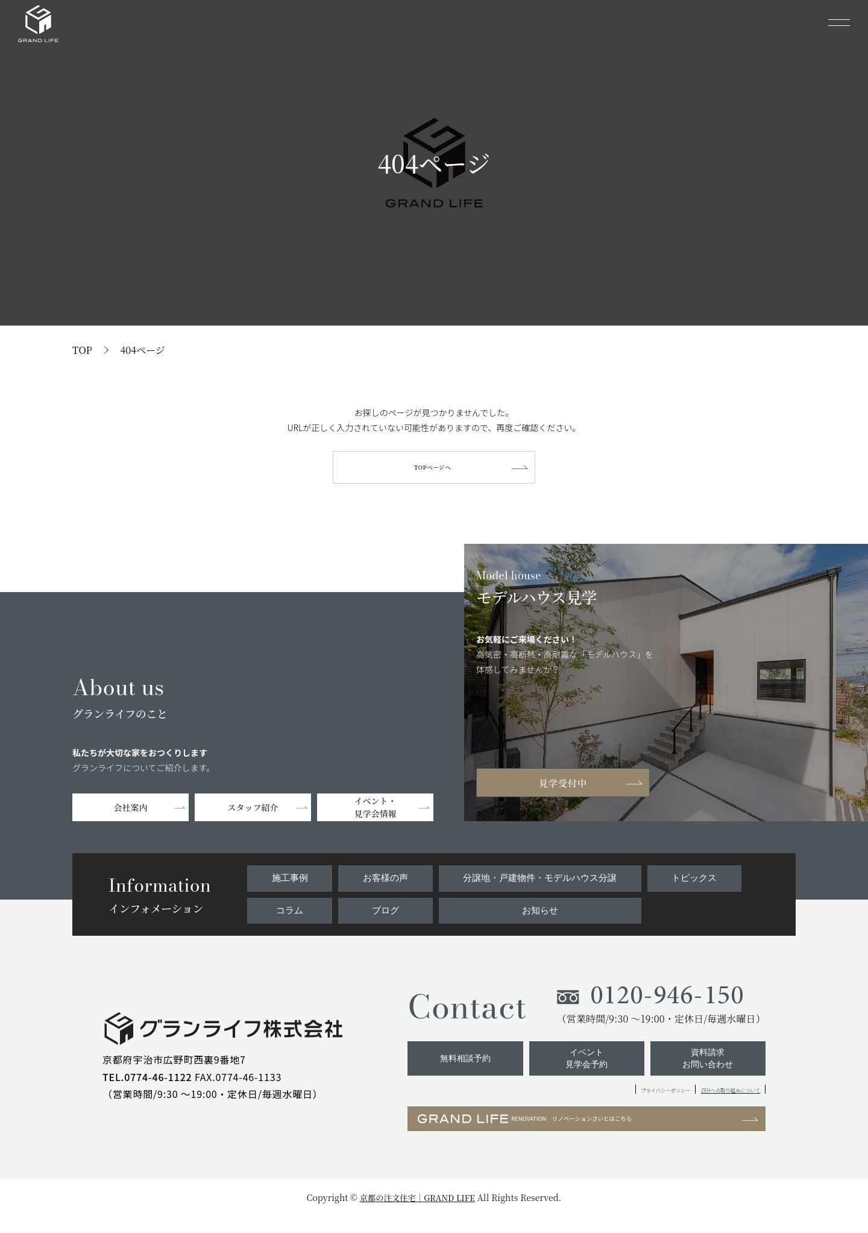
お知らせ (539, 913)
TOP (82, 350)
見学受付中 (567, 785)
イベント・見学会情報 (375, 810)
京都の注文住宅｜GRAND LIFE (417, 1214)
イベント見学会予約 (580, 1068)
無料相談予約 (454, 1069)
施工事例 (288, 880)
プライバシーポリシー (605, 1102)
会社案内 (131, 811)
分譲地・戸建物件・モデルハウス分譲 (539, 880)
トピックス (695, 880)
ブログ (382, 913)
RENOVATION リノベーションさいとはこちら (557, 1133)
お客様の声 (382, 880)
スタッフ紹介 (253, 811)
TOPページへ (434, 469)
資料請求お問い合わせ (706, 1068)
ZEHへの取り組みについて (709, 1102)
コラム (288, 913)
